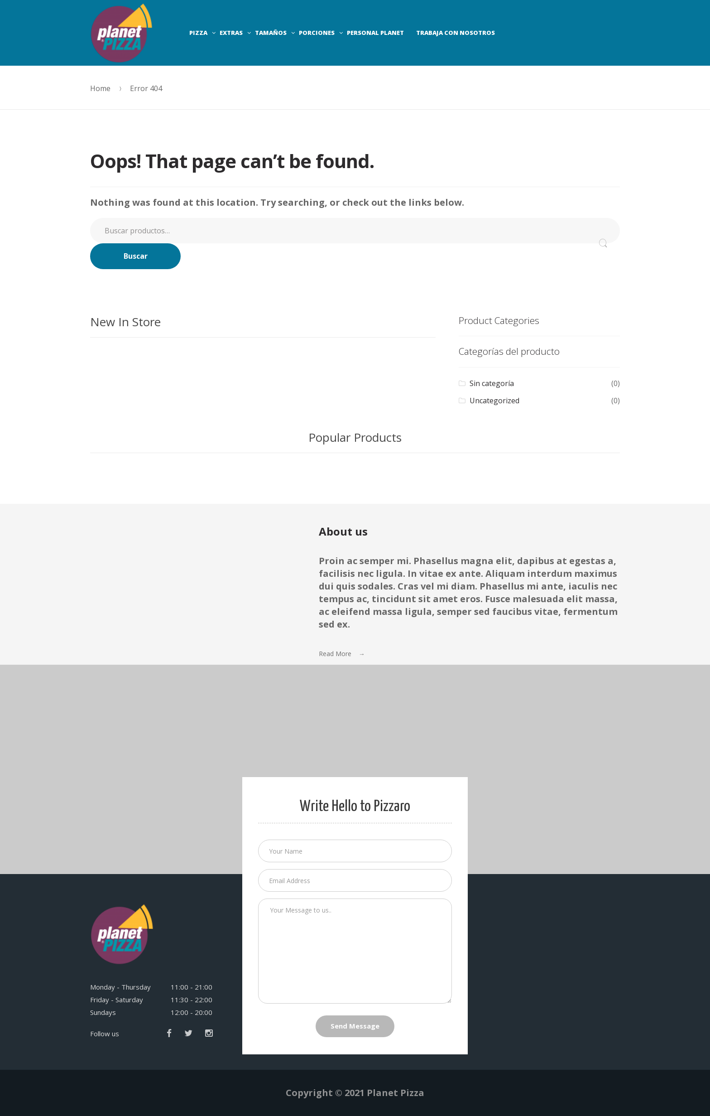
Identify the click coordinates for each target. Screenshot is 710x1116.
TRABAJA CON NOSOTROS (455, 33)
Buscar (136, 256)
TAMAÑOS (271, 33)
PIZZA (198, 33)
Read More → (342, 653)
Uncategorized (494, 401)
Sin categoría (492, 383)
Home (100, 88)
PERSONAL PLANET (375, 33)
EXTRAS (231, 33)
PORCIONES (317, 33)
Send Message (355, 1025)
